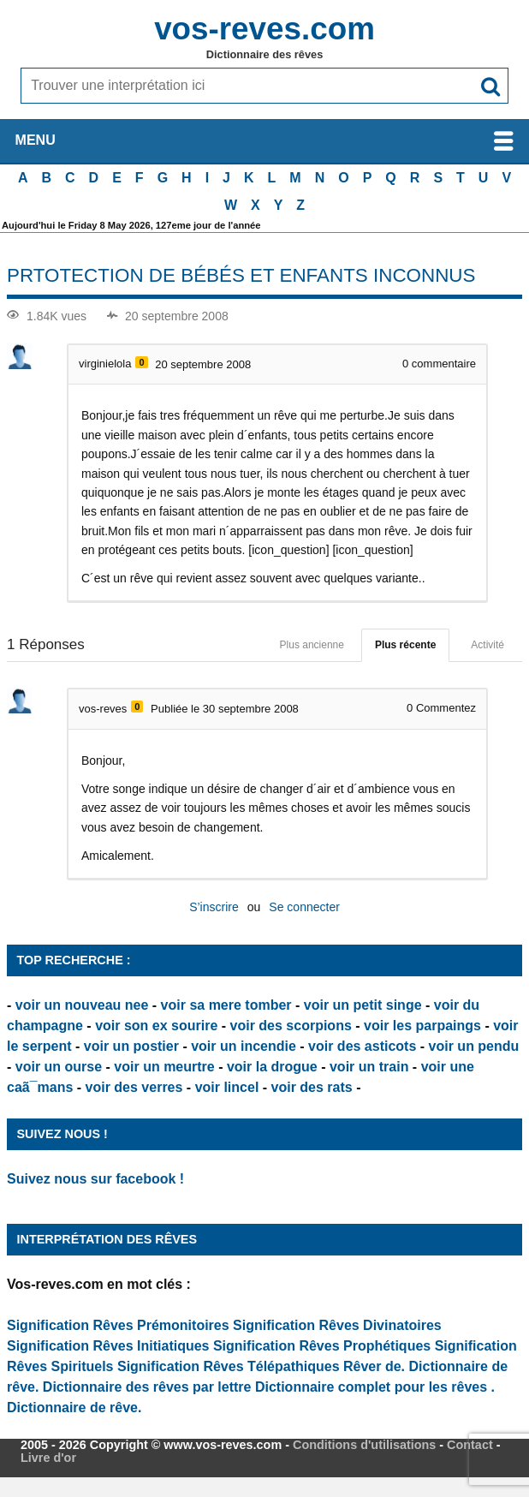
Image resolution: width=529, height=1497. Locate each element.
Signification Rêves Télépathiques (230, 1366)
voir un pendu (474, 1046)
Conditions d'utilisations (364, 1445)
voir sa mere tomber (226, 1005)
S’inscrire (214, 907)
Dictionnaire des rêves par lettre (147, 1387)
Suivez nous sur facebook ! (95, 1179)
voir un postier (131, 1046)
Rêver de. (374, 1366)
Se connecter (304, 907)
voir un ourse (58, 1066)
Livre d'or (48, 1457)
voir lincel (227, 1087)
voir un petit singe (363, 1005)
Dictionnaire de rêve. (74, 1407)
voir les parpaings (422, 1025)
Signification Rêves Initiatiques (110, 1346)
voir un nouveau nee (82, 1005)
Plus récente (405, 645)
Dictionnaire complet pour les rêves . (375, 1387)
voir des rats (312, 1087)
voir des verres (134, 1087)
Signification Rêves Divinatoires (337, 1325)
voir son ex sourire (156, 1025)
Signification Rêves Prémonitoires (118, 1325)
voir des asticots (362, 1046)
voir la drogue (272, 1066)
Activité (487, 645)
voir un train (369, 1066)
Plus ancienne (312, 645)
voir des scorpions (291, 1025)
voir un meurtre (164, 1066)
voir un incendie (243, 1046)
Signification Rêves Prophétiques (322, 1346)
